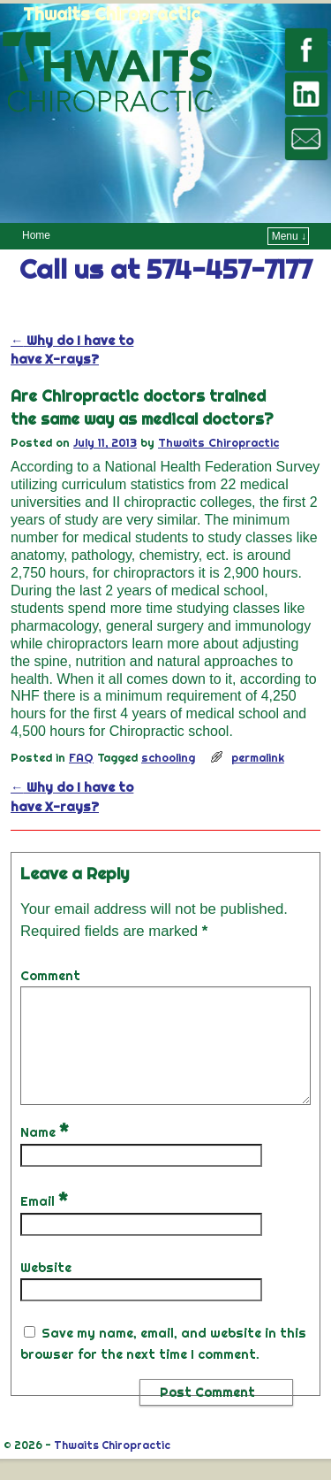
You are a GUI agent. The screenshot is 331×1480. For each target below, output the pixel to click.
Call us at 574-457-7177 (165, 269)
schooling (168, 757)
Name (46, 1154)
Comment (50, 976)
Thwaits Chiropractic (111, 14)
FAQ (81, 757)
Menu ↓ (289, 236)
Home (36, 235)
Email (45, 1223)
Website (45, 1289)
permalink (257, 757)
